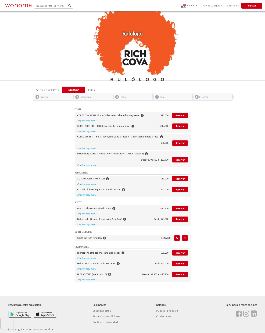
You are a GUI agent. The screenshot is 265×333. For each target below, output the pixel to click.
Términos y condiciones (106, 316)
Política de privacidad (105, 322)
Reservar (180, 115)
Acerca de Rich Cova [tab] (47, 90)
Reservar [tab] (73, 89)
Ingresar (252, 5)
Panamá (189, 6)
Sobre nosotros (102, 310)
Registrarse (233, 5)
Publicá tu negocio (212, 5)
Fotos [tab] (91, 90)
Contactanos (163, 316)
